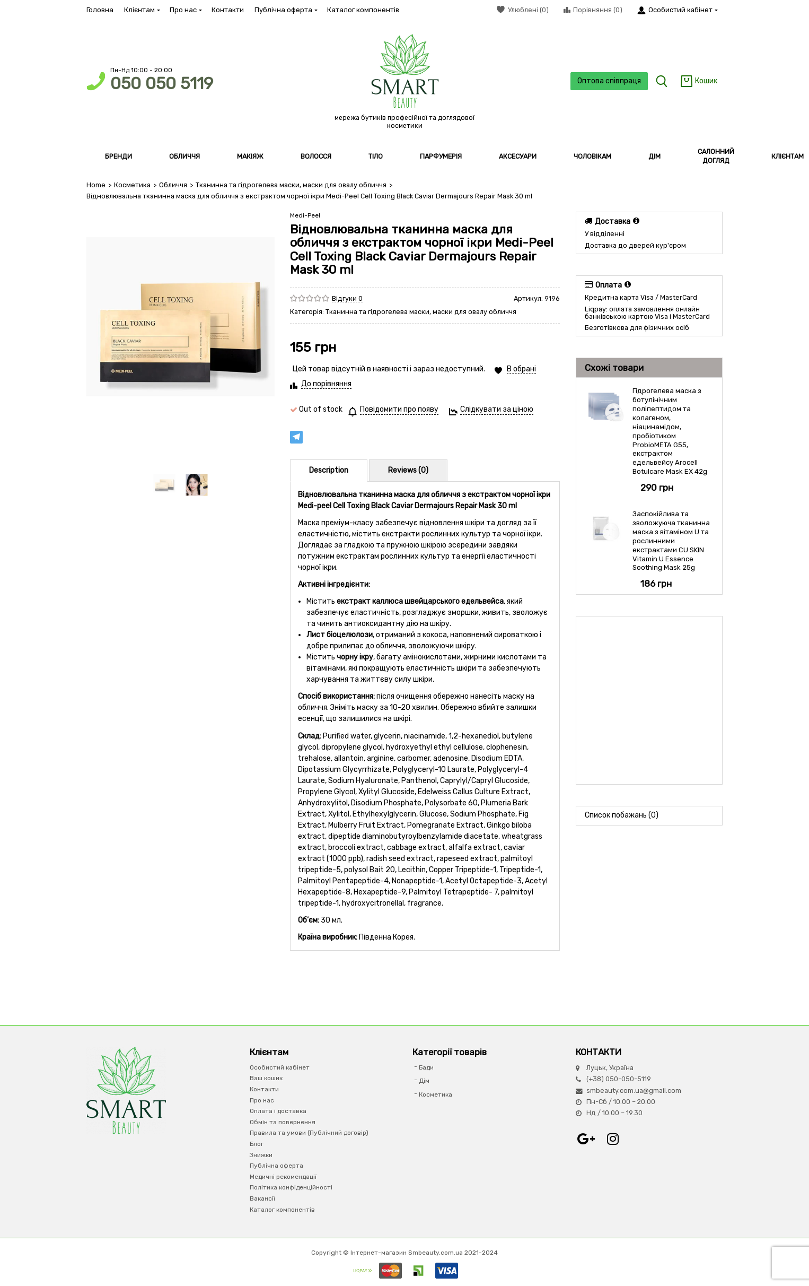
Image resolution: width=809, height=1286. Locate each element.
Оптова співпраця (609, 80)
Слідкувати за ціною (496, 409)
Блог (256, 1144)
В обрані (521, 368)
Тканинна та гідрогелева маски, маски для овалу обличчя (291, 185)
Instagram (612, 1139)
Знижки (261, 1155)
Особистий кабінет (280, 1067)
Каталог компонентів (363, 10)
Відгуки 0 (347, 298)
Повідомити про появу (399, 409)
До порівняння (326, 383)
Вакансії (262, 1198)
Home (95, 185)
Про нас (185, 10)
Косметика (132, 185)
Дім (424, 1080)
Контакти (228, 10)
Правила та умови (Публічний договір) (309, 1132)
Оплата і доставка (278, 1111)
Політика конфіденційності (291, 1187)
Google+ (586, 1139)
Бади (426, 1067)
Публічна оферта (285, 10)
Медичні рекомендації (283, 1176)
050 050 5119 (161, 83)
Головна (99, 10)
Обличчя (173, 185)
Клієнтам (141, 10)
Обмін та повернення (282, 1122)
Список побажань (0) (621, 815)
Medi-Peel (305, 215)
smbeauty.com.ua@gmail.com (633, 1090)
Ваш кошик (266, 1078)
